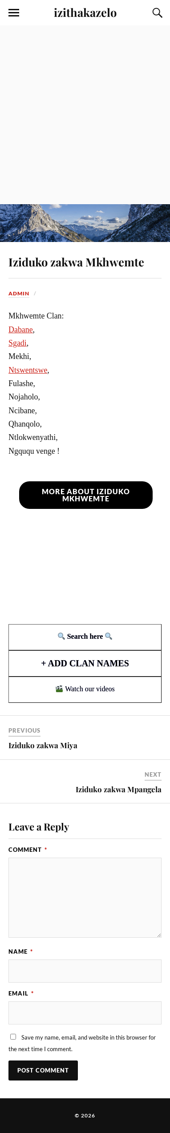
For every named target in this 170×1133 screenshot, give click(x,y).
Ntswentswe (27, 370)
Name (20, 951)
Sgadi (17, 343)
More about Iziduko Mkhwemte (86, 495)
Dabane (20, 329)
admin (18, 293)
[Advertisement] (85, 115)
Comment (27, 849)
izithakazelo (85, 12)
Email (21, 993)
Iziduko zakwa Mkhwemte (76, 261)
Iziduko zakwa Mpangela (119, 789)
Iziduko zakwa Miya (42, 745)
